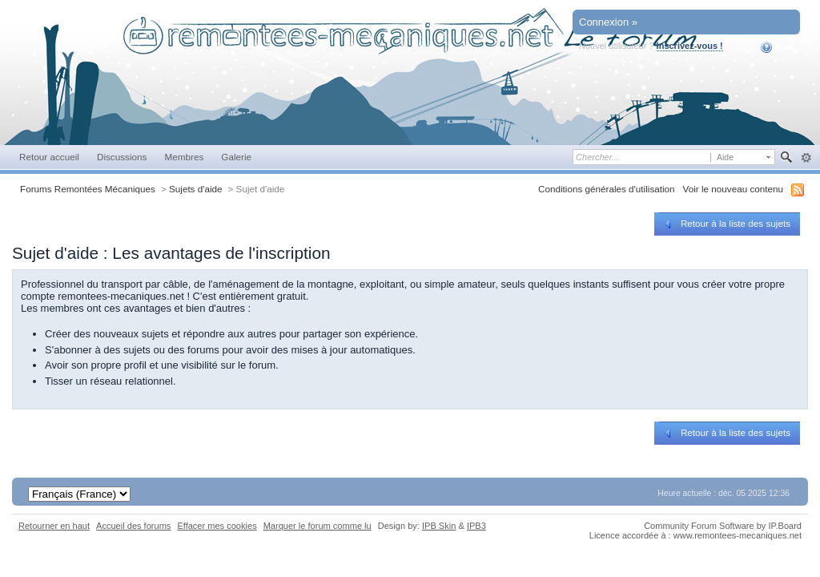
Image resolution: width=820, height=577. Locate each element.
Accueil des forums (133, 526)
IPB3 (476, 526)
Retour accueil (49, 156)
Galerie (236, 156)
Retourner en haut (54, 526)
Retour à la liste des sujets (725, 223)
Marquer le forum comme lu (317, 526)
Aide (777, 47)
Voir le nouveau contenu (733, 189)
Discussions (122, 156)
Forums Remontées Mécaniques (87, 189)
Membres (183, 156)
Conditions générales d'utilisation (606, 189)
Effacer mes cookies (216, 526)
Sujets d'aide (196, 189)
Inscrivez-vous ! (690, 45)
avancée (806, 158)
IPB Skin (439, 526)
